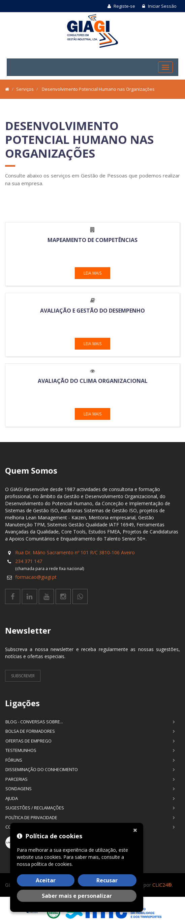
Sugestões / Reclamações (34, 808)
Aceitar (46, 880)
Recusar (107, 880)
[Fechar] (136, 829)
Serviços (25, 89)
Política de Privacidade (31, 817)
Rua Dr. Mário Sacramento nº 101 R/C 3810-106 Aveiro (75, 552)
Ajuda (11, 798)
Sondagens (18, 789)
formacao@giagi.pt (36, 577)
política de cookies (51, 864)
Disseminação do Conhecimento (41, 769)
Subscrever (23, 676)
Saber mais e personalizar (77, 895)
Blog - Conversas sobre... (34, 722)
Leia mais (92, 273)
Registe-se (121, 6)
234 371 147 (28, 561)
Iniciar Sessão (159, 6)
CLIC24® (162, 885)
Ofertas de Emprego (28, 741)
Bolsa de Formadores (30, 731)
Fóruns (13, 760)
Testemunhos (20, 750)
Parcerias (16, 779)
